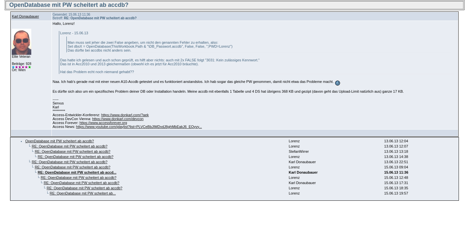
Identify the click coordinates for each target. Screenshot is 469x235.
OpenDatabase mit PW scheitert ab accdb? (59, 141)
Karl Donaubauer (25, 16)
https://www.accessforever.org (103, 123)
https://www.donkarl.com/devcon (118, 119)
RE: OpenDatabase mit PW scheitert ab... (83, 193)
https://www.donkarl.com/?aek (125, 115)
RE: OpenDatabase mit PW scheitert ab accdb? (69, 146)
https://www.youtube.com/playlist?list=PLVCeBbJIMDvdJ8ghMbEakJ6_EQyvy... (139, 127)
